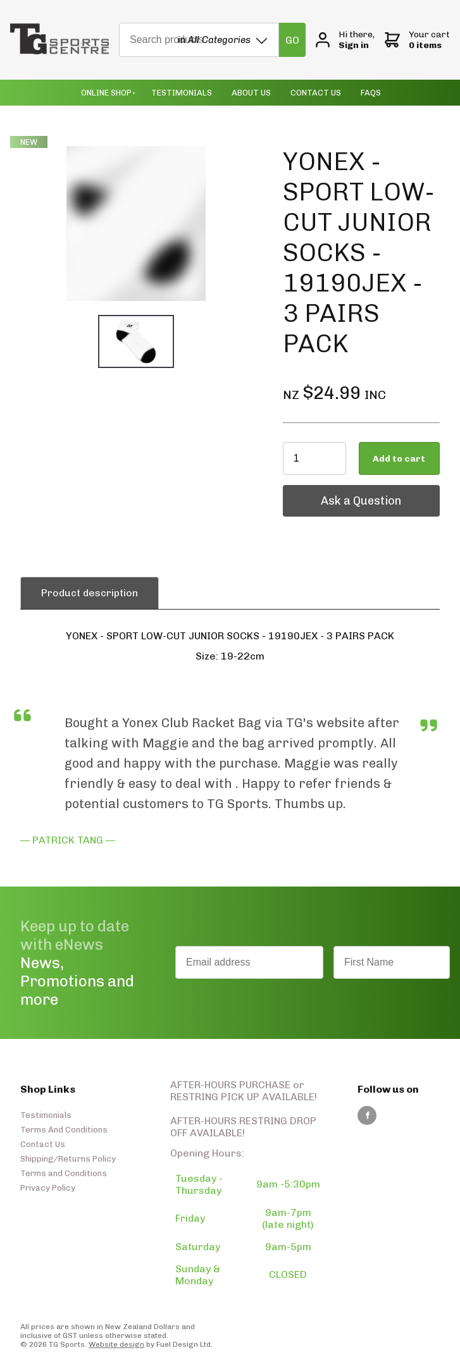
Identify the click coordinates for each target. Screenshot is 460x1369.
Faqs (371, 92)
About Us (251, 92)
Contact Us (315, 92)
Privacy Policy (47, 1188)
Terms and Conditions (63, 1173)
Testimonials (181, 92)
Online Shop (106, 92)
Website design (116, 1344)
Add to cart (399, 458)
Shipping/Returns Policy (68, 1158)
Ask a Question (323, 491)
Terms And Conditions (64, 1129)
